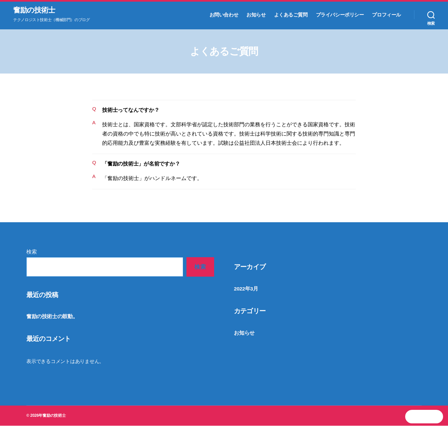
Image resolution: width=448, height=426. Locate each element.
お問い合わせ (224, 15)
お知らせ (256, 15)
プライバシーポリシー (340, 15)
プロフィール (386, 15)
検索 (31, 252)
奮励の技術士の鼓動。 (50, 317)
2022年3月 (245, 289)
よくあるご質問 (291, 15)
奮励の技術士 (36, 11)
